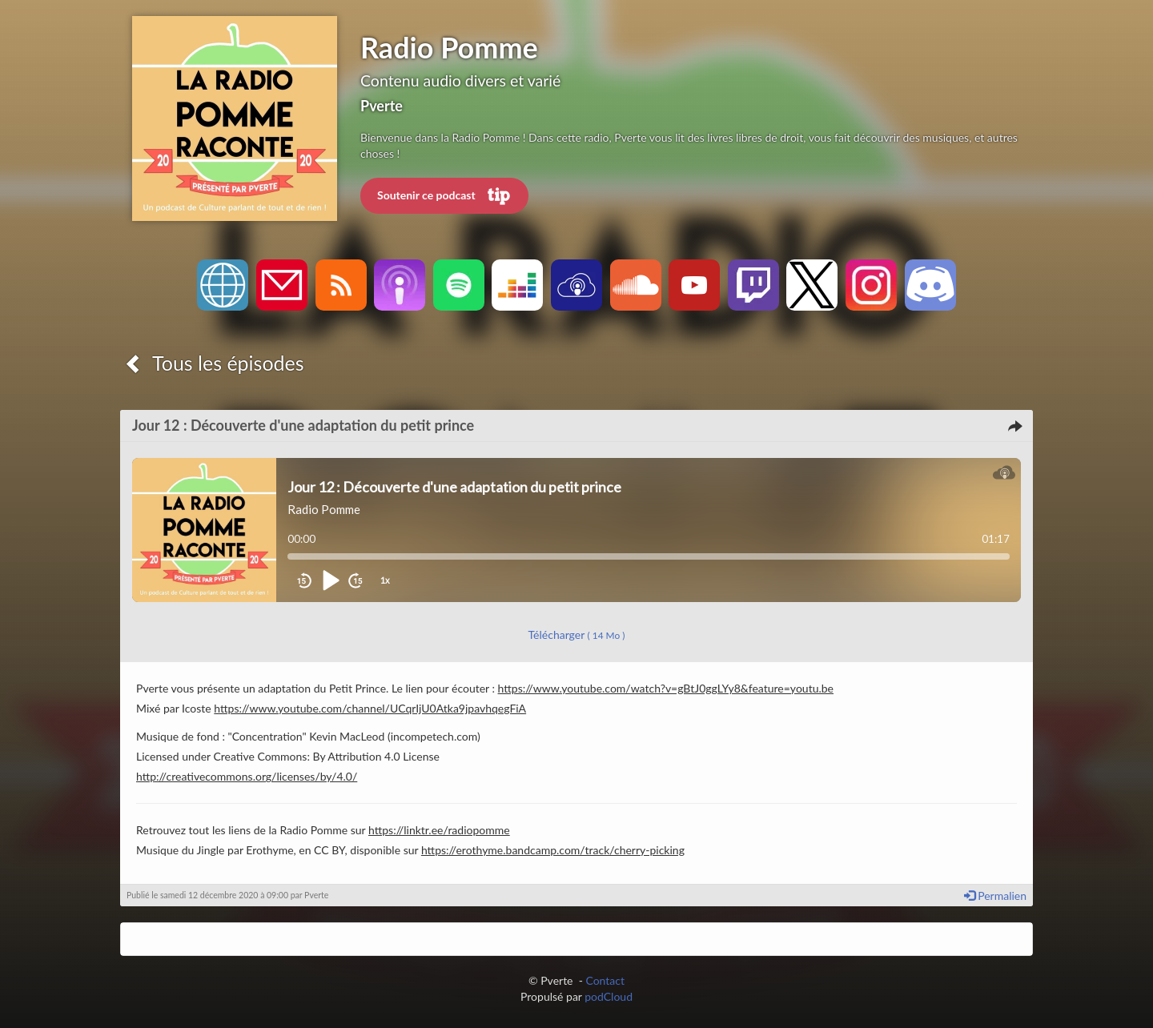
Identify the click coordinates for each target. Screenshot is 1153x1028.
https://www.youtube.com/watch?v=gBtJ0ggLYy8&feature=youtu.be (666, 688)
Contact (605, 980)
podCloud (609, 996)
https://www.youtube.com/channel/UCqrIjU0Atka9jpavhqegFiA (370, 708)
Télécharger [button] (576, 634)
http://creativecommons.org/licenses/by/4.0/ (246, 776)
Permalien (995, 895)
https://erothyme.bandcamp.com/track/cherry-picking (553, 850)
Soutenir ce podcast (444, 196)
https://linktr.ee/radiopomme (439, 830)
